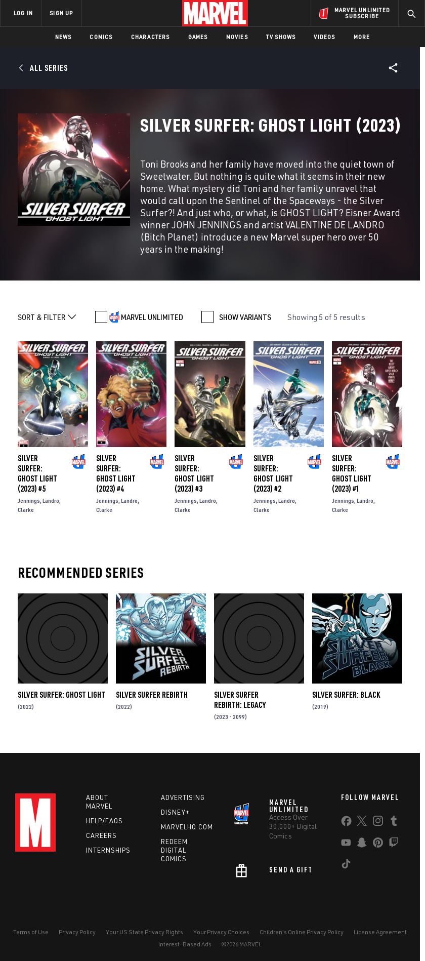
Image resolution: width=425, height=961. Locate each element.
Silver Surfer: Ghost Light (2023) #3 (194, 473)
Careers (101, 835)
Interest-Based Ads (184, 944)
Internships (108, 850)
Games (198, 37)
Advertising (183, 797)
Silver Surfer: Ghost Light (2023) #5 (37, 473)
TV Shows (281, 37)
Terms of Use (31, 932)
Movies (237, 37)
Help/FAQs (104, 821)
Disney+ (175, 812)
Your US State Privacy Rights (144, 932)
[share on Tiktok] (346, 866)
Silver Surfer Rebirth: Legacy (240, 700)
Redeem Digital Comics (174, 850)
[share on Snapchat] (362, 844)
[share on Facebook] (346, 823)
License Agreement (380, 932)
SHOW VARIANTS (245, 317)
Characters (150, 37)
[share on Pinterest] (378, 844)
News (63, 37)
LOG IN (23, 13)
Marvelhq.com (187, 827)
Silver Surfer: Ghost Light (61, 695)
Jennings (29, 500)
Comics (101, 37)
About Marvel (99, 801)
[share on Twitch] (394, 844)
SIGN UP (61, 13)
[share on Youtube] (346, 844)
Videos (324, 37)
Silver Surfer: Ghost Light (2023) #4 (116, 473)
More (362, 37)
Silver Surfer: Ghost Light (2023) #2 (273, 473)
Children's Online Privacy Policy (302, 932)
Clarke (26, 509)
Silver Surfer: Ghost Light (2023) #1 (351, 473)
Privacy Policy (77, 932)
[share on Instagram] (378, 823)
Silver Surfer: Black (346, 695)
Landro (50, 500)
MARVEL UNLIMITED (152, 317)
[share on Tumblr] (394, 823)
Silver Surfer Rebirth (152, 695)
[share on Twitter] (362, 823)
